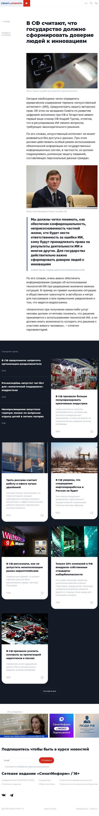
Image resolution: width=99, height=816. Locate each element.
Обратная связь (47, 784)
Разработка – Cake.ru (87, 808)
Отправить (46, 760)
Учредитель (45, 780)
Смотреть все (49, 691)
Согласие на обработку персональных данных (27, 767)
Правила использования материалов (78, 784)
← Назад (6, 21)
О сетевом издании (11, 784)
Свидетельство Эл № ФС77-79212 (18, 780)
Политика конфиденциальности (75, 780)
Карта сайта (50, 808)
